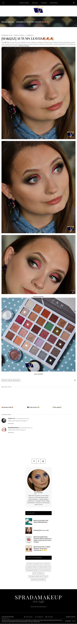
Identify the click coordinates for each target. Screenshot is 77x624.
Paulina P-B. (11, 419)
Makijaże (35, 2)
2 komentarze (29, 35)
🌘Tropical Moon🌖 (33, 407)
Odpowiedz (11, 423)
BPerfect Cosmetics (19, 35)
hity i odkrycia (45, 564)
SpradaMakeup (38, 597)
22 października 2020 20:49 (22, 418)
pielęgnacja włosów (32, 570)
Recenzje (44, 2)
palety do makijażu (45, 570)
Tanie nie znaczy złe (44, 567)
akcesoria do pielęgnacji (38, 579)
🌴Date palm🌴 (57, 407)
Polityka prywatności (38, 607)
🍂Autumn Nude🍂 (7, 407)
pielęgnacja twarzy (31, 567)
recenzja (29, 564)
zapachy (41, 573)
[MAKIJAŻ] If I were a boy (41, 531)
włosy (35, 573)
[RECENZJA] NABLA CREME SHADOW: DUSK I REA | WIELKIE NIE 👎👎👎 (42, 548)
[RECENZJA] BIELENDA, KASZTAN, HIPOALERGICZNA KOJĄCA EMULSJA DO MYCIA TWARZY (43, 539)
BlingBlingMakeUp (13, 428)
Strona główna (24, 2)
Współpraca (54, 2)
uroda (45, 576)
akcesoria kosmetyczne (35, 576)
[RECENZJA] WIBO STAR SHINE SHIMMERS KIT (41, 521)
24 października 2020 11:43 (26, 428)
